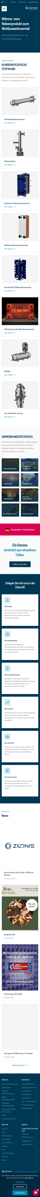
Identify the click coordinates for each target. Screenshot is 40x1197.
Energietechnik (26, 1091)
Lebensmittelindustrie (28, 1084)
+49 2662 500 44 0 (27, 1141)
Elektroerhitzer (6, 1087)
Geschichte (5, 1156)
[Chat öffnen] (36, 1193)
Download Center (33, 2)
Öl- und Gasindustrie (27, 1105)
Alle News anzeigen (20, 1065)
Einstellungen (20, 1182)
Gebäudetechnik (26, 1098)
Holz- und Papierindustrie (29, 1101)
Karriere (4, 1160)
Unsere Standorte (7, 1136)
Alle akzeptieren (20, 1193)
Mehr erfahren (29, 1178)
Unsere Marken (6, 1139)
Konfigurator (22, 2)
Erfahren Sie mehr (20, 564)
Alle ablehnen (20, 1187)
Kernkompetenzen (7, 1143)
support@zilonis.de (27, 1144)
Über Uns (13, 2)
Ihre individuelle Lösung (9, 1119)
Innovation (5, 1146)
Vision (3, 1149)
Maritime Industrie (27, 1108)
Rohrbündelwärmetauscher (9, 1084)
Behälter (4, 1115)
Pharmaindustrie (26, 1094)
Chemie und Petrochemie (29, 1087)
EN (5, 2)
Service (4, 1132)
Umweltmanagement (8, 1153)
